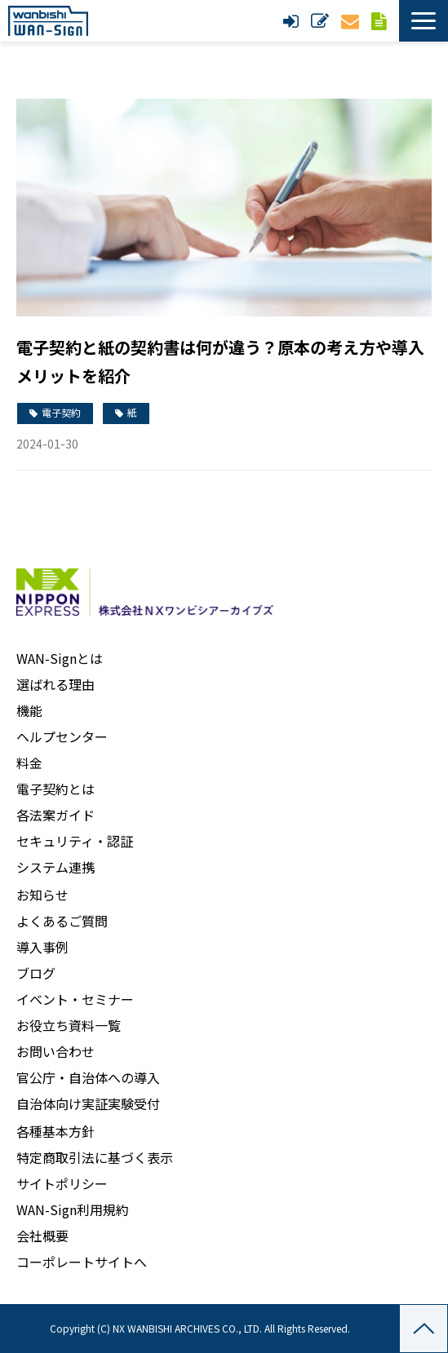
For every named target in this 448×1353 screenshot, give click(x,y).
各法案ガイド (55, 815)
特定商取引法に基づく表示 (94, 1157)
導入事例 (42, 947)
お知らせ (42, 894)
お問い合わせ (352, 21)
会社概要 (42, 1235)
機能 (29, 710)
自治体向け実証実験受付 (88, 1103)
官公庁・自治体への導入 (88, 1077)
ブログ (35, 973)
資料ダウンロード (381, 21)
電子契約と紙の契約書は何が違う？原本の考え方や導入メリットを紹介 (220, 361)
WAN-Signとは (59, 658)
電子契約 (61, 412)
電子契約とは (55, 788)
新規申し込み (322, 21)
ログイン (293, 21)
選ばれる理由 (55, 684)
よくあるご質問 (62, 921)
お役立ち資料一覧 (68, 1025)
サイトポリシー (62, 1183)
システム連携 (55, 867)
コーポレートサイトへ (81, 1261)
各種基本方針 (55, 1131)
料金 (29, 762)
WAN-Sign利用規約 (72, 1209)
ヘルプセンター (62, 736)
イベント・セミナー (75, 999)
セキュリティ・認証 (74, 841)
